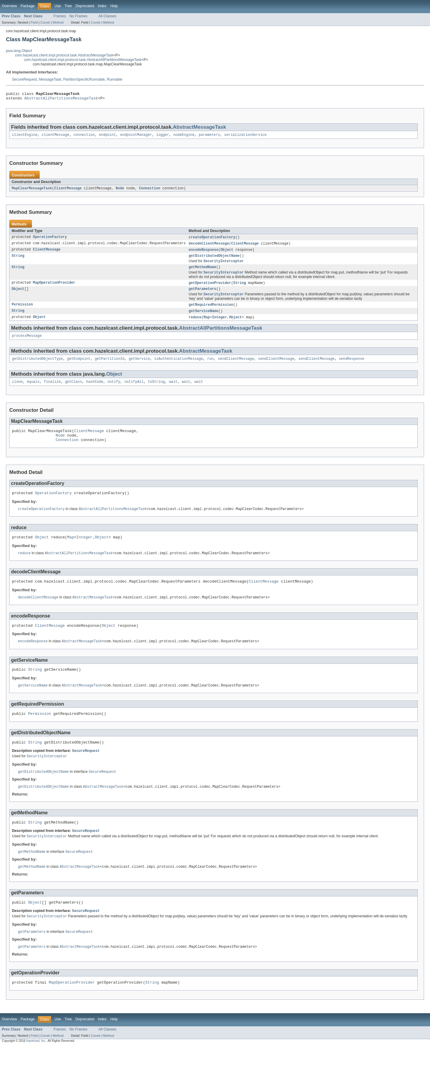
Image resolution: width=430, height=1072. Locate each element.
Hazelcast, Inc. (36, 1066)
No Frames (78, 16)
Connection (149, 190)
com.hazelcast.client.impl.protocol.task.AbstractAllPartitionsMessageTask (83, 60)
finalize (52, 390)
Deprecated (85, 6)
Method (58, 22)
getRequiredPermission (211, 311)
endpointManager (136, 137)
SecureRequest (24, 79)
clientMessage (55, 137)
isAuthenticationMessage (178, 367)
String (18, 259)
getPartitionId (110, 367)
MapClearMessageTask (32, 190)
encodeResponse (204, 253)
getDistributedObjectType (37, 367)
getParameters (202, 295)
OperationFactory (50, 240)
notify (114, 390)
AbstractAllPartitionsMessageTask (61, 99)
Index (102, 6)
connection (84, 137)
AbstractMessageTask (199, 129)
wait (173, 390)
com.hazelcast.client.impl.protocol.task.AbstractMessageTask (64, 55)
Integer (219, 324)
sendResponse (351, 367)
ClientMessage (68, 190)
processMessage (27, 343)
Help (114, 6)
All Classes (107, 16)
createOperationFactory (212, 240)
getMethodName (202, 272)
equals (33, 390)
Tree (68, 6)
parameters (209, 137)
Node (120, 190)
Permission (22, 311)
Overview (9, 6)
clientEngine (24, 137)
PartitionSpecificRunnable (84, 79)
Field (34, 22)
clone (17, 390)
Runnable (114, 79)
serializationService (245, 137)
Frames (59, 16)
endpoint (107, 137)
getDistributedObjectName (214, 259)
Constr (45, 22)
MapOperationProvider (54, 288)
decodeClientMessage (209, 246)
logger (162, 137)
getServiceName (204, 318)
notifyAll (134, 390)
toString (156, 390)
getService (139, 367)
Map (206, 324)
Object (226, 253)
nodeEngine (183, 137)
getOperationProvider (210, 288)
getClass (73, 390)
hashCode (94, 390)
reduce (195, 324)
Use (57, 6)
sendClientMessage (236, 367)
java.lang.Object (19, 51)
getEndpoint (78, 367)
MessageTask (50, 79)
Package (28, 6)
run (210, 367)
